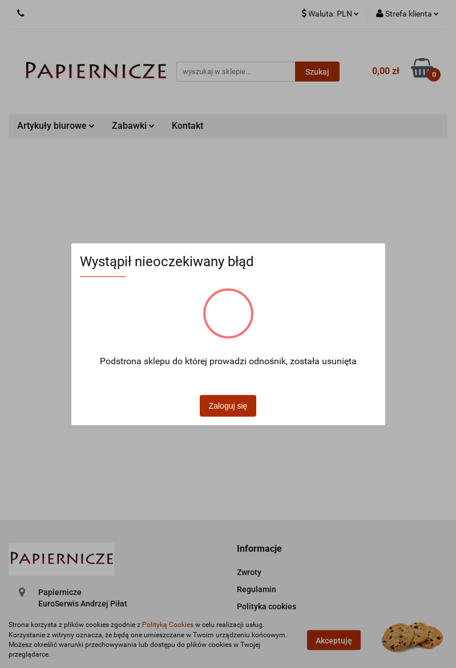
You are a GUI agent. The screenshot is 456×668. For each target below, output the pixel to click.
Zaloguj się (228, 405)
